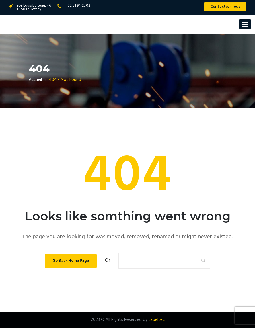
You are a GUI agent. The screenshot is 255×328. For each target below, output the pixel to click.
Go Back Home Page (70, 260)
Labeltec (157, 319)
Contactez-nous (225, 6)
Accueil (35, 79)
